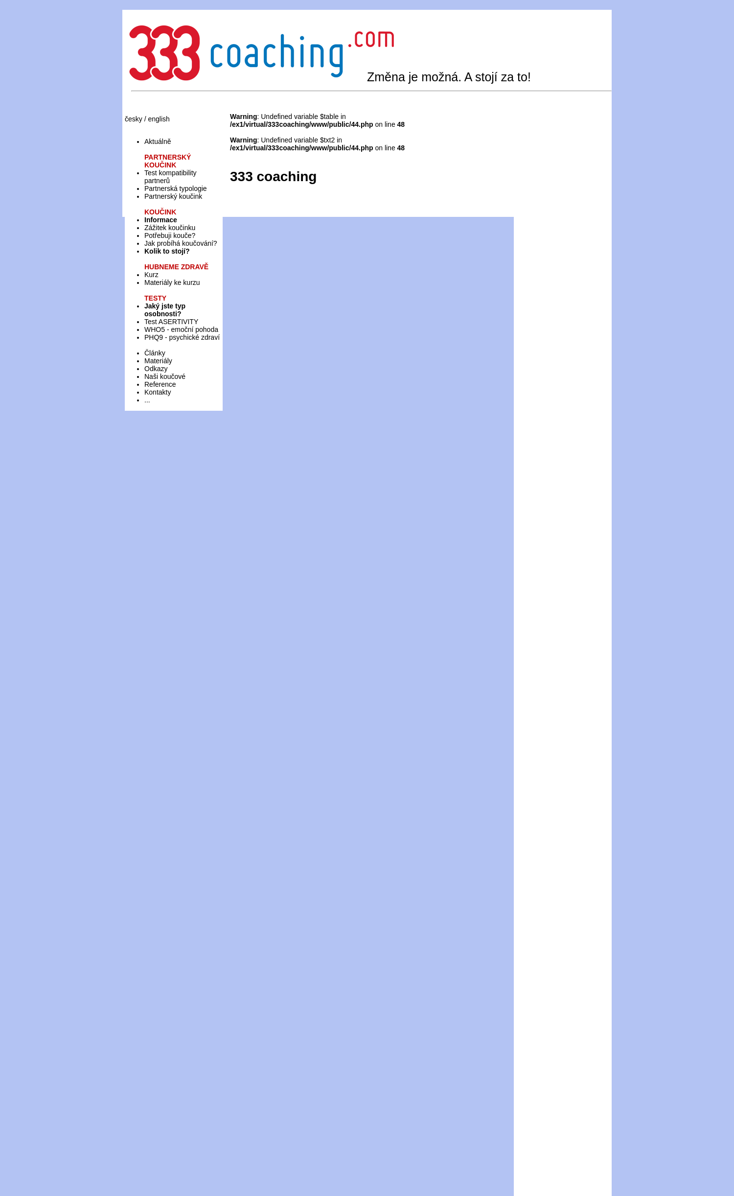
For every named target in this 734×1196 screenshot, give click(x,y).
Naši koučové (164, 376)
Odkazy (155, 369)
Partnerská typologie (175, 188)
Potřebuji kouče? (169, 235)
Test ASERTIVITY (171, 322)
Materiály (158, 361)
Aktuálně (157, 141)
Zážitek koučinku (169, 228)
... (147, 400)
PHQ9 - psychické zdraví (182, 337)
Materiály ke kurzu (172, 282)
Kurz (151, 275)
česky (133, 119)
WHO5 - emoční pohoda (181, 329)
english (158, 119)
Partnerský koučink (173, 196)
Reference (160, 384)
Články (154, 353)
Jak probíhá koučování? (180, 243)
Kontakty (157, 392)
